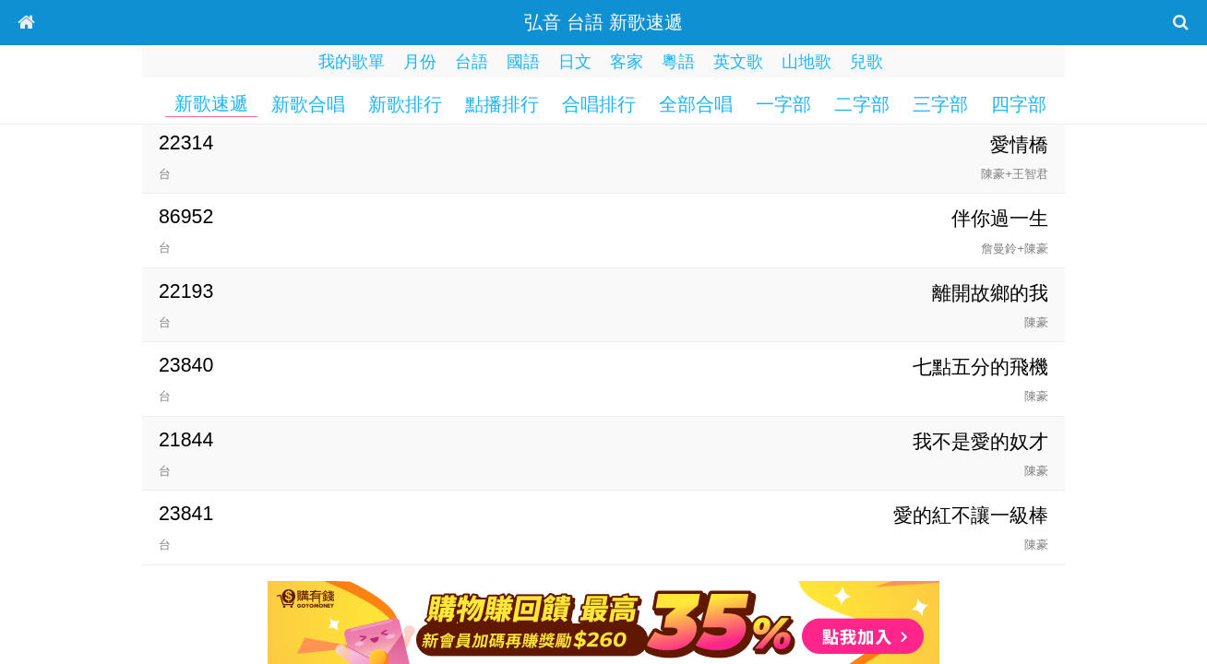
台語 (471, 62)
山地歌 (806, 62)
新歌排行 (405, 104)
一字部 (783, 104)
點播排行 (502, 104)
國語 (523, 62)
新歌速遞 (211, 103)
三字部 (940, 104)
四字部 (1018, 104)
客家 (626, 62)
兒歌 (866, 62)
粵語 (678, 62)
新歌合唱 (308, 104)
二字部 (862, 104)
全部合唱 (696, 104)
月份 (419, 62)
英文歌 (738, 62)
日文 (575, 62)
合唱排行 (599, 104)
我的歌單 (351, 62)
